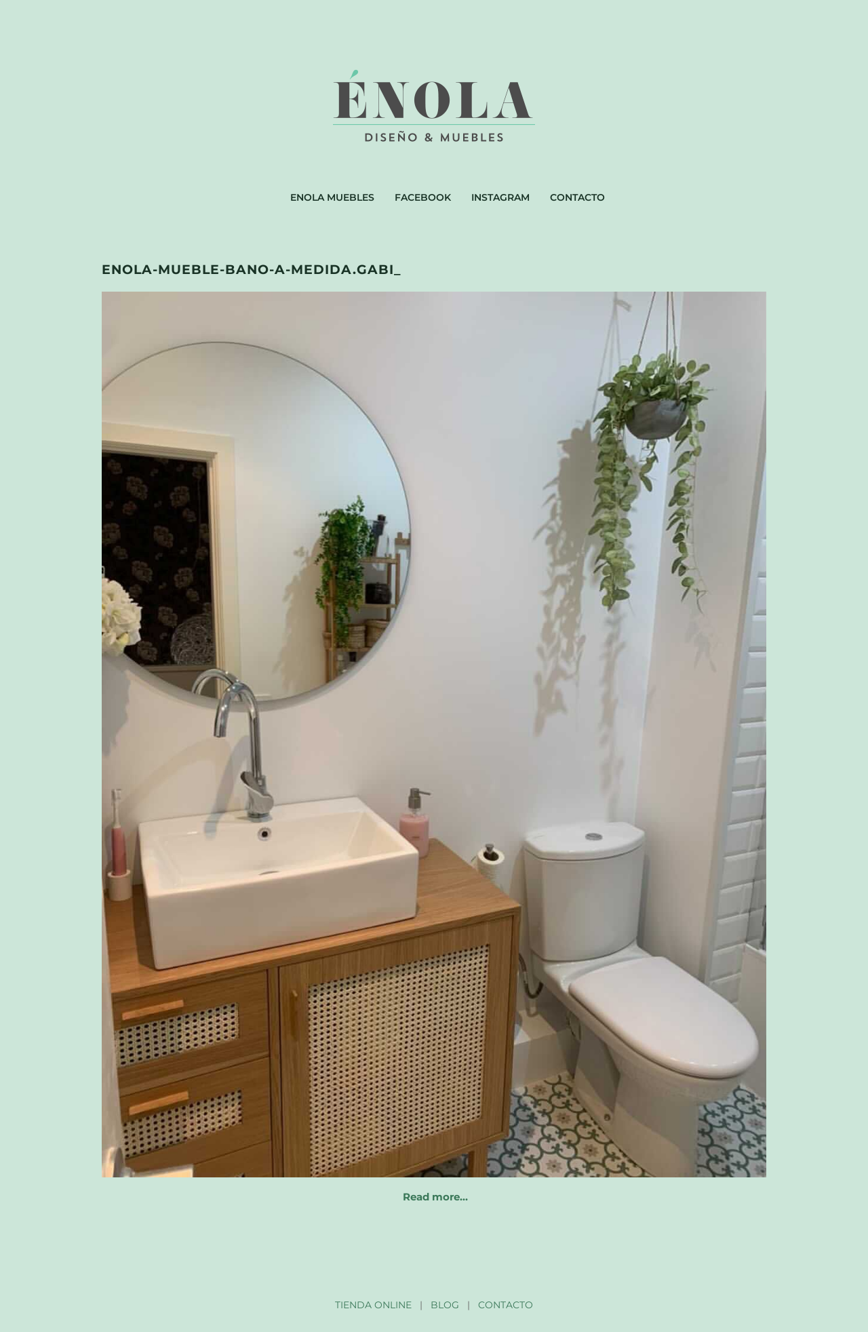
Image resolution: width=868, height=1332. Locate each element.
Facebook (423, 197)
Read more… (435, 1196)
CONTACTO (505, 1304)
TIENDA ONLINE (373, 1304)
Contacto (577, 197)
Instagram (500, 197)
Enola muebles (332, 197)
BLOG (445, 1304)
